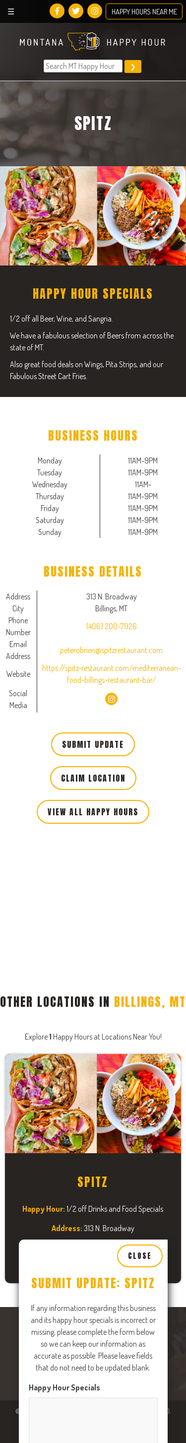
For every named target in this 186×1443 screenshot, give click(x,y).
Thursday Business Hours (73, 1327)
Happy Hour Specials (64, 865)
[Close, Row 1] (93, 1031)
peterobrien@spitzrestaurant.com (111, 650)
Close (140, 733)
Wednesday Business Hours (77, 1202)
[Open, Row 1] (93, 989)
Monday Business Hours (70, 952)
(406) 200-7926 (111, 626)
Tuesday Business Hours (71, 1077)
